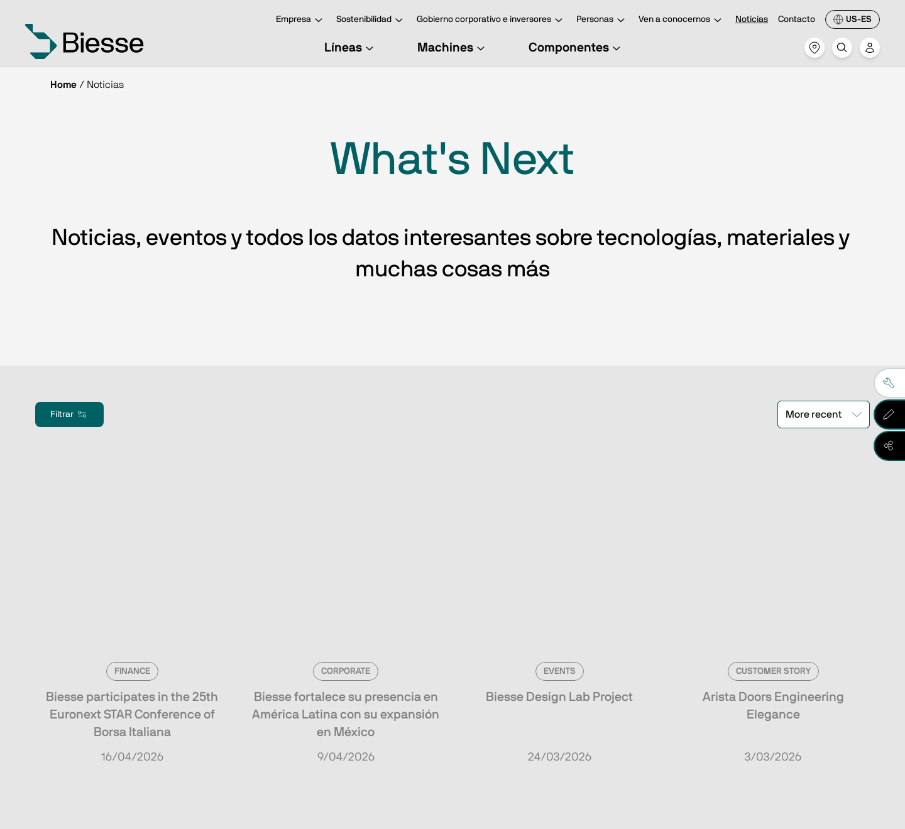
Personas (602, 20)
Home (63, 85)
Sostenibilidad (371, 20)
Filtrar (69, 414)
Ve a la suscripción (133, 702)
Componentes (576, 47)
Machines (452, 47)
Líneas (350, 47)
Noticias (751, 19)
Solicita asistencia (551, 702)
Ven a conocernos (682, 20)
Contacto (796, 19)
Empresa (301, 20)
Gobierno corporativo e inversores (491, 20)
